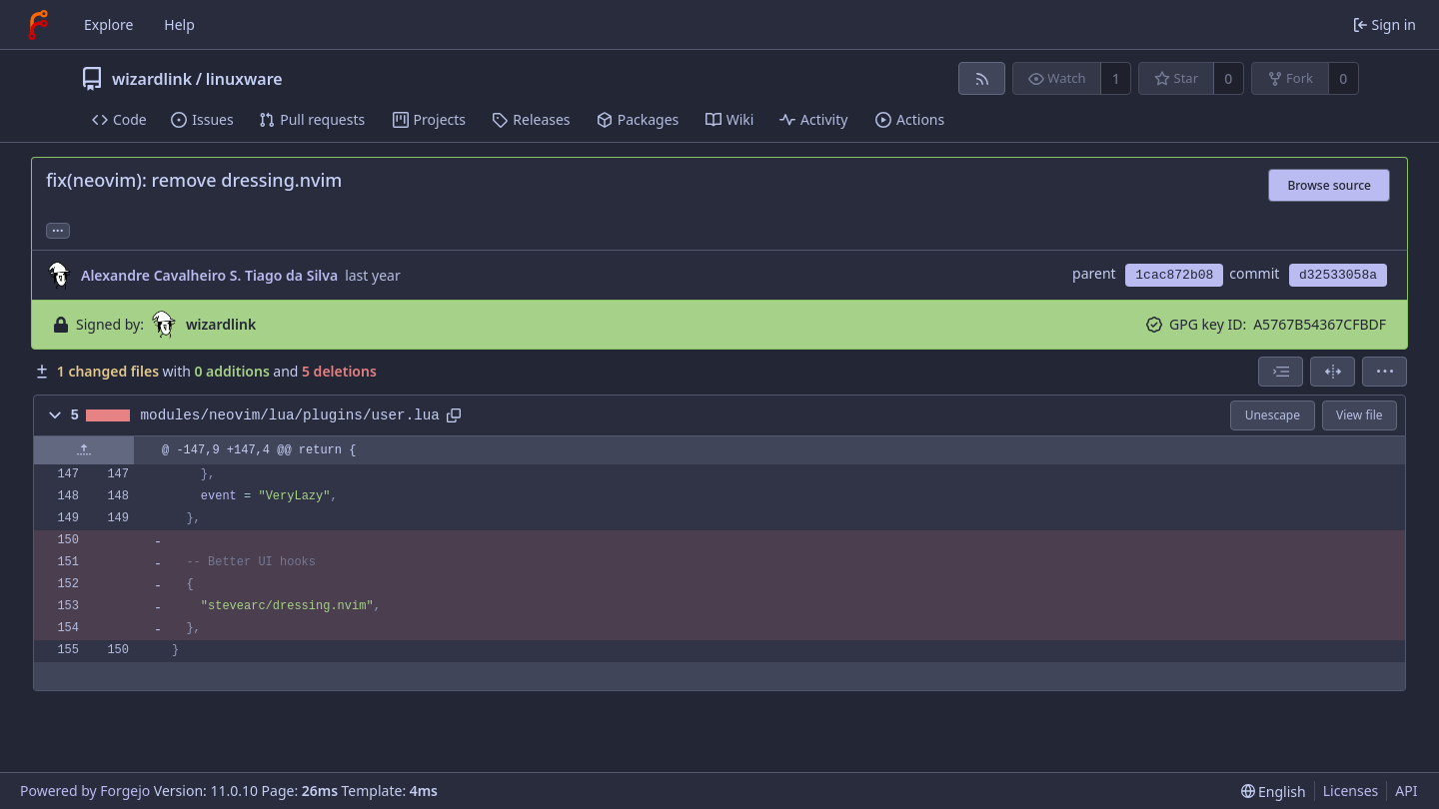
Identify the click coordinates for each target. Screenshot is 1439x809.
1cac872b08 (1174, 275)
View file (1359, 414)
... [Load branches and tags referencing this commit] (58, 229)
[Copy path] (454, 415)
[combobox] (1280, 372)
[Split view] (1332, 372)
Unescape (1272, 414)
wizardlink (152, 79)
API (1406, 790)
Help (179, 24)
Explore (108, 24)
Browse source (1329, 185)
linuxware (244, 79)
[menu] (1384, 372)
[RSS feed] (981, 78)
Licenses (1351, 790)
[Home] (38, 25)
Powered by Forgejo (85, 790)
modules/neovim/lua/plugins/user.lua (290, 415)
